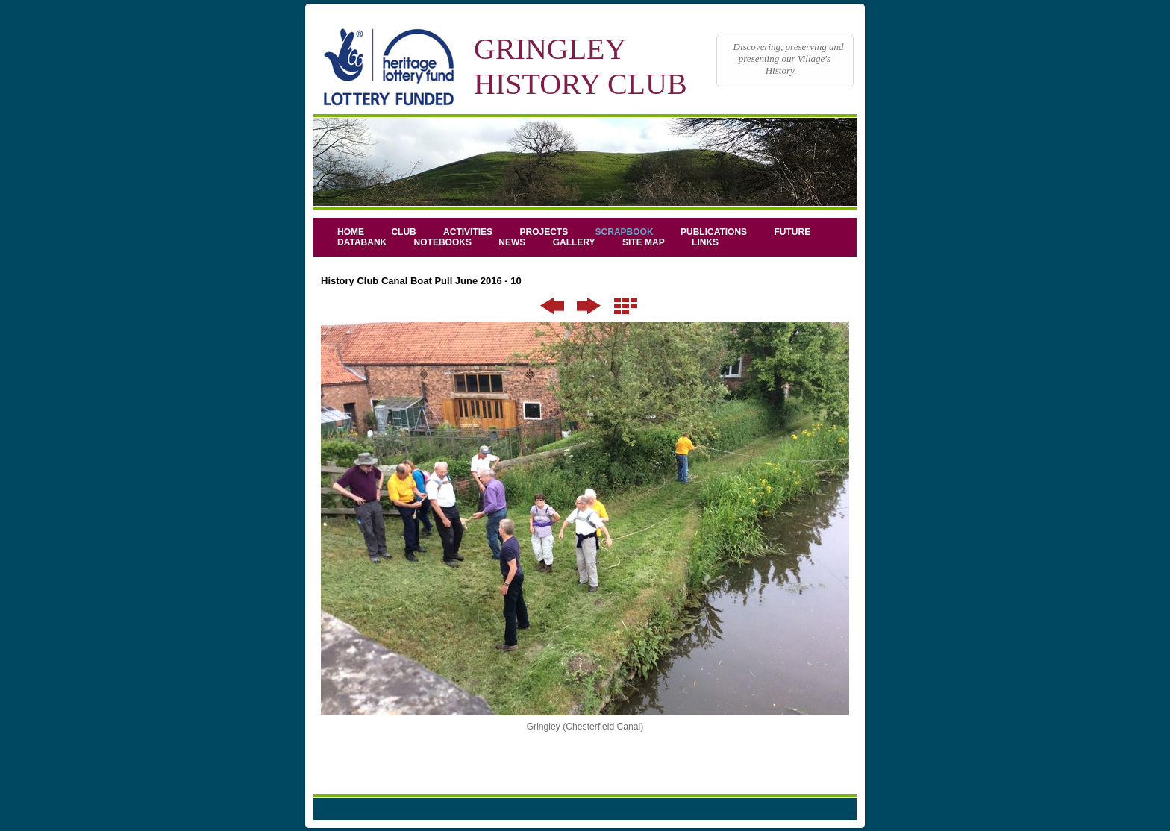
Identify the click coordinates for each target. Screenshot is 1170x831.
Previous (552, 306)
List (625, 306)
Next (589, 306)
